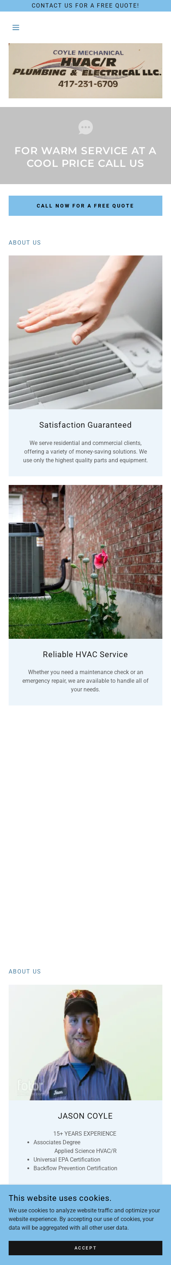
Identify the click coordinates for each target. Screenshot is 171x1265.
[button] (20, 27)
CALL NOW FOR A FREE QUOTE (85, 206)
